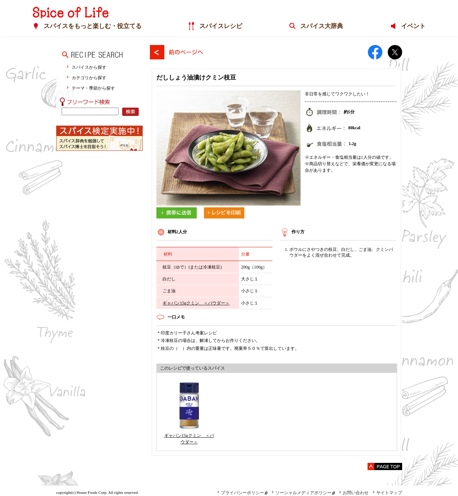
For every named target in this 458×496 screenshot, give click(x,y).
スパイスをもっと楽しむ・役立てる (93, 26)
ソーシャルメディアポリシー (302, 492)
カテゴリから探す (89, 77)
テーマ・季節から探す (93, 88)
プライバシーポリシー (240, 492)
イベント (413, 26)
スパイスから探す (89, 67)
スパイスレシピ (220, 26)
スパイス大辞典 (321, 26)
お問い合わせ (354, 492)
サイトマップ (387, 492)
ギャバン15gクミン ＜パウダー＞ (196, 303)
